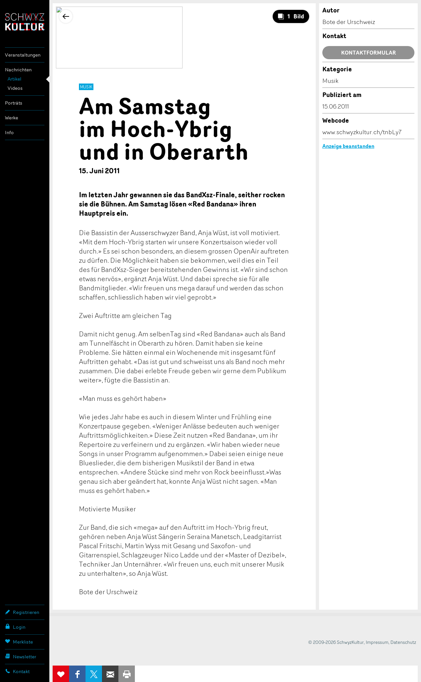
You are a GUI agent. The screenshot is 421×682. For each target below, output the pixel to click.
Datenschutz (403, 642)
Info (9, 132)
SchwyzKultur (24, 22)
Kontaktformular (368, 53)
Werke (11, 117)
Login (15, 626)
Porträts (13, 102)
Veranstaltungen (22, 54)
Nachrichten (18, 69)
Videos (15, 88)
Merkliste (19, 641)
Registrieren (22, 612)
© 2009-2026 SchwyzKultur (336, 642)
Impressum (377, 642)
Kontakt (17, 671)
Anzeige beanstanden (348, 146)
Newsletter (20, 656)
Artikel (14, 78)
